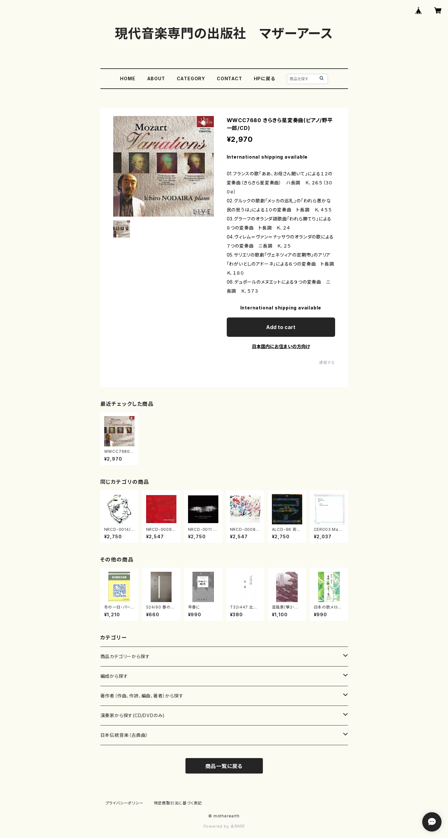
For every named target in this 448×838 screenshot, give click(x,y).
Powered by (224, 826)
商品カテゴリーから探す (125, 656)
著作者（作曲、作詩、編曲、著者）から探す (142, 695)
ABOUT (156, 78)
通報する (327, 362)
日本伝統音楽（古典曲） (124, 735)
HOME (127, 78)
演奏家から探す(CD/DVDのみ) (132, 715)
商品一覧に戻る (224, 766)
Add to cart (280, 327)
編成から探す (114, 676)
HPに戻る (264, 78)
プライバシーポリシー (124, 803)
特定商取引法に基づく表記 (178, 803)
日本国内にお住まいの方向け (281, 346)
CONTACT (229, 78)
